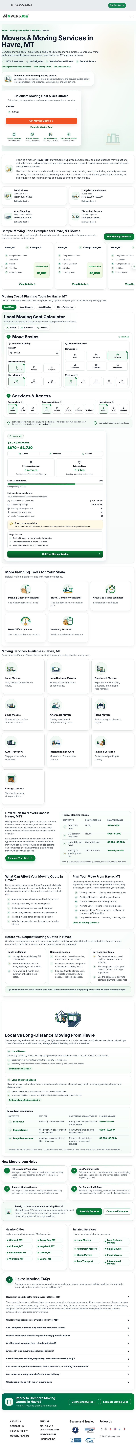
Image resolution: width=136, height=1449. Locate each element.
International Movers (114, 1262)
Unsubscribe (47, 1439)
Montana (36, 30)
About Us (15, 1421)
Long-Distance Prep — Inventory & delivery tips (102, 917)
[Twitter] (106, 1429)
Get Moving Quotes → (41, 120)
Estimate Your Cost (20, 858)
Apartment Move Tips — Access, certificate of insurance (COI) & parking (101, 911)
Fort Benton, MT (17, 1252)
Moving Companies (19, 30)
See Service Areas (62, 66)
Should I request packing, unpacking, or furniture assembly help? (68, 1358)
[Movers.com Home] (15, 16)
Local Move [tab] (9, 307)
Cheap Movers (84, 1255)
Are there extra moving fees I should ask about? (68, 1343)
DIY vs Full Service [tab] (65, 307)
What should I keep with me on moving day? (68, 1382)
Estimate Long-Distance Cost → (24, 1100)
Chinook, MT (16, 1246)
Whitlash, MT (16, 1259)
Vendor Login (48, 1434)
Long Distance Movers (114, 1241)
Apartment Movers (87, 1248)
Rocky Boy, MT (48, 1240)
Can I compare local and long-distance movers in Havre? (68, 1327)
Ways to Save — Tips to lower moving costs (100, 906)
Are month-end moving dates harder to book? (68, 1351)
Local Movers (84, 1240)
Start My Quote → (89, 1211)
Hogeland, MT (47, 1246)
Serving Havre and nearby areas (16, 66)
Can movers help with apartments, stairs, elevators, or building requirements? (68, 1366)
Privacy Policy (19, 1431)
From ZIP (10, 106)
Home (5, 30)
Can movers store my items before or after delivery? (68, 1374)
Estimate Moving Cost (41, 127)
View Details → (27, 284)
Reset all (123, 337)
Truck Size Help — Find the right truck (97, 901)
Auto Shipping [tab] (44, 307)
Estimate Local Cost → (20, 1068)
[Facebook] (101, 1429)
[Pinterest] (124, 1429)
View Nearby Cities (42, 66)
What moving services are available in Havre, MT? (68, 1319)
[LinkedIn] (119, 1429)
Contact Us (17, 1426)
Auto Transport (85, 1261)
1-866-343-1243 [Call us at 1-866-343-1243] (21, 5)
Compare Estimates (117, 1211)
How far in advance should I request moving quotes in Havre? (68, 1335)
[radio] (16, 368)
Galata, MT (45, 1259)
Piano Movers (114, 1255)
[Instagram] (115, 1429)
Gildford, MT (15, 1240)
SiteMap (45, 1421)
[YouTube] (110, 1429)
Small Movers (114, 1248)
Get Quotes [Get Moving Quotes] (117, 5)
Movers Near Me (19, 1436)
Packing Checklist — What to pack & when (99, 897)
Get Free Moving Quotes (71, 554)
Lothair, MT (46, 1252)
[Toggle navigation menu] (131, 16)
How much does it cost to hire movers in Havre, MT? (68, 1297)
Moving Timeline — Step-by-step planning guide (102, 892)
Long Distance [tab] (26, 307)
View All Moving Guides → (86, 922)
